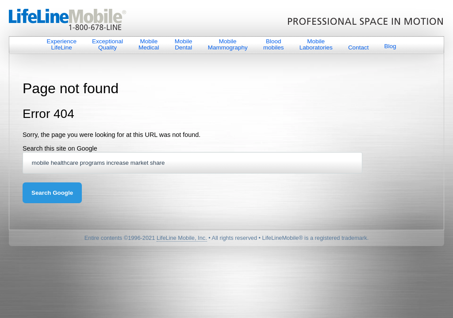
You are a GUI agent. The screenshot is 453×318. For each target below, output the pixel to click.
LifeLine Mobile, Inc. (182, 238)
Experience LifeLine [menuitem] (61, 44)
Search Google (52, 192)
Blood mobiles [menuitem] (273, 44)
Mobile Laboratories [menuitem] (316, 44)
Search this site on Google (60, 148)
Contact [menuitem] (358, 47)
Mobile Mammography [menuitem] (228, 44)
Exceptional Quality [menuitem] (107, 44)
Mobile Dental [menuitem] (183, 44)
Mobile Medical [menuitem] (148, 44)
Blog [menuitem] (390, 46)
